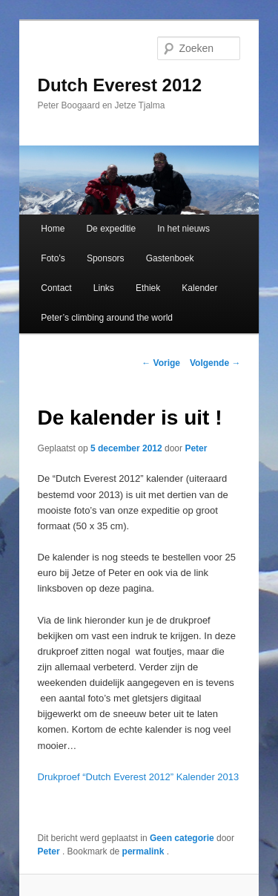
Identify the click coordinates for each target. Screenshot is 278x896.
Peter (196, 448)
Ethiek (148, 288)
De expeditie (111, 228)
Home (52, 228)
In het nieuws (183, 228)
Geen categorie (182, 838)
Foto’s (52, 258)
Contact (56, 288)
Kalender (199, 288)
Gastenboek (170, 258)
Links (103, 288)
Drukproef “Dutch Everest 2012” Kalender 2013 (138, 776)
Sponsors (106, 258)
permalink (144, 851)
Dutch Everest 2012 (120, 85)
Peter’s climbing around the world (107, 318)
